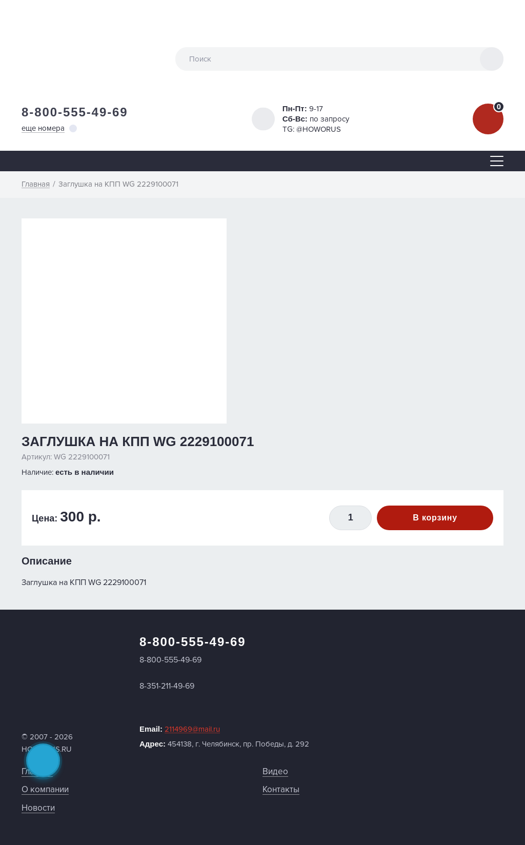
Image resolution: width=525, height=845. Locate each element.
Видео (275, 771)
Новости (38, 807)
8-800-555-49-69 (75, 112)
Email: (179, 729)
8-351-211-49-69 (166, 686)
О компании (45, 789)
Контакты (280, 789)
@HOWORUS (318, 129)
